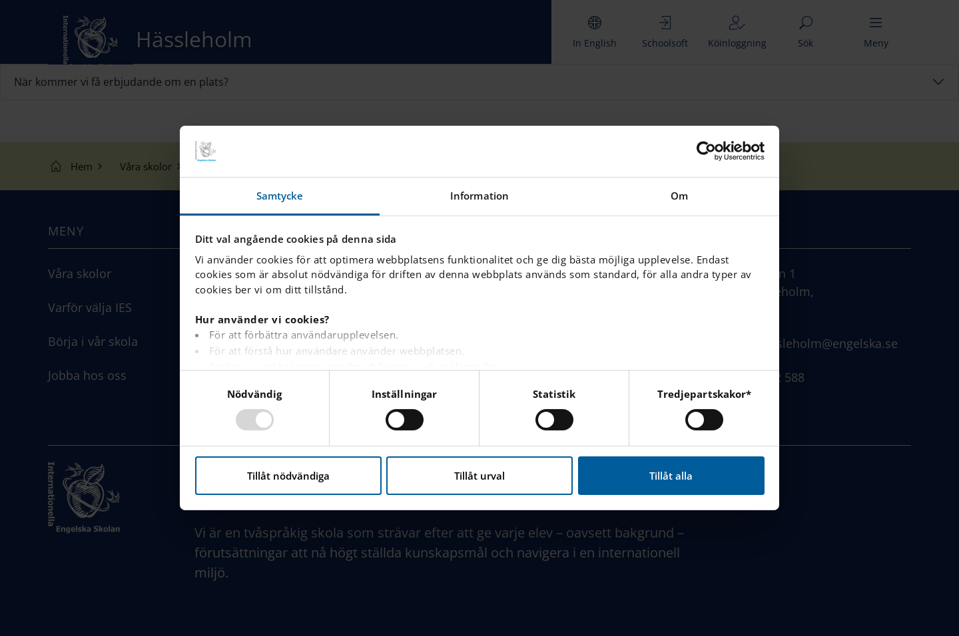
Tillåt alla (671, 475)
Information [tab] (479, 195)
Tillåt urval (479, 475)
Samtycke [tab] (280, 195)
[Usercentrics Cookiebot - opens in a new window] (706, 151)
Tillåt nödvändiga (288, 475)
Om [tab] (679, 195)
